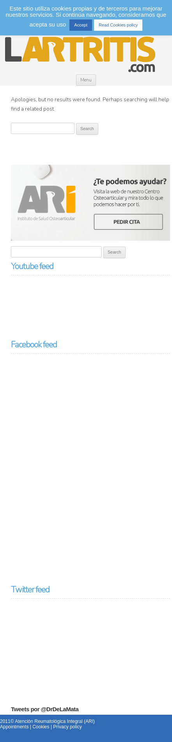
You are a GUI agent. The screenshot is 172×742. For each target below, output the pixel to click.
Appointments (14, 727)
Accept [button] (80, 25)
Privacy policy (67, 727)
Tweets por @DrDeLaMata (44, 709)
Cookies (40, 727)
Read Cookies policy (118, 25)
